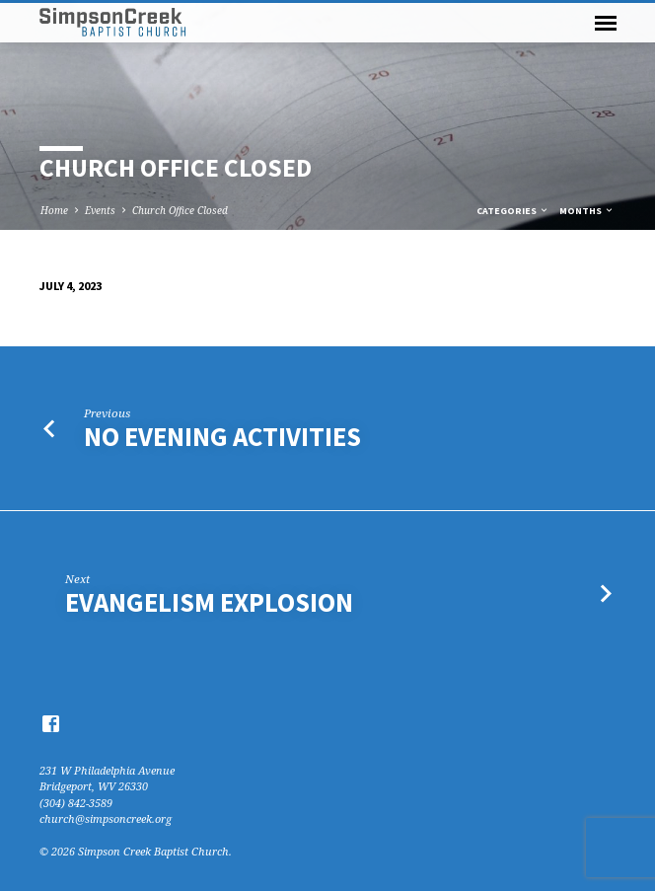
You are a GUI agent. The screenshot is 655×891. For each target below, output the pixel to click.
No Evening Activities (222, 436)
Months (587, 210)
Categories (512, 210)
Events (100, 210)
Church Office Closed (180, 210)
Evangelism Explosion (209, 602)
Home (54, 210)
